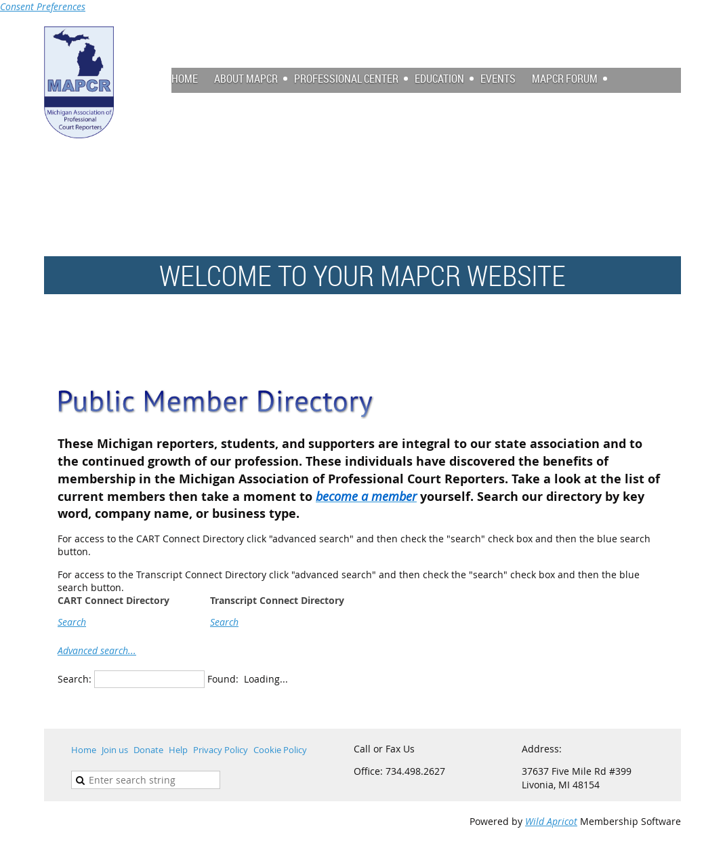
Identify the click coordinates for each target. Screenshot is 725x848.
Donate (148, 750)
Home (83, 750)
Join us (115, 750)
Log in (667, 32)
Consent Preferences (42, 6)
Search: (74, 678)
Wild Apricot (551, 821)
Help (178, 750)
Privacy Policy (220, 750)
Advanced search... (97, 650)
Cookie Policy (280, 750)
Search (72, 621)
